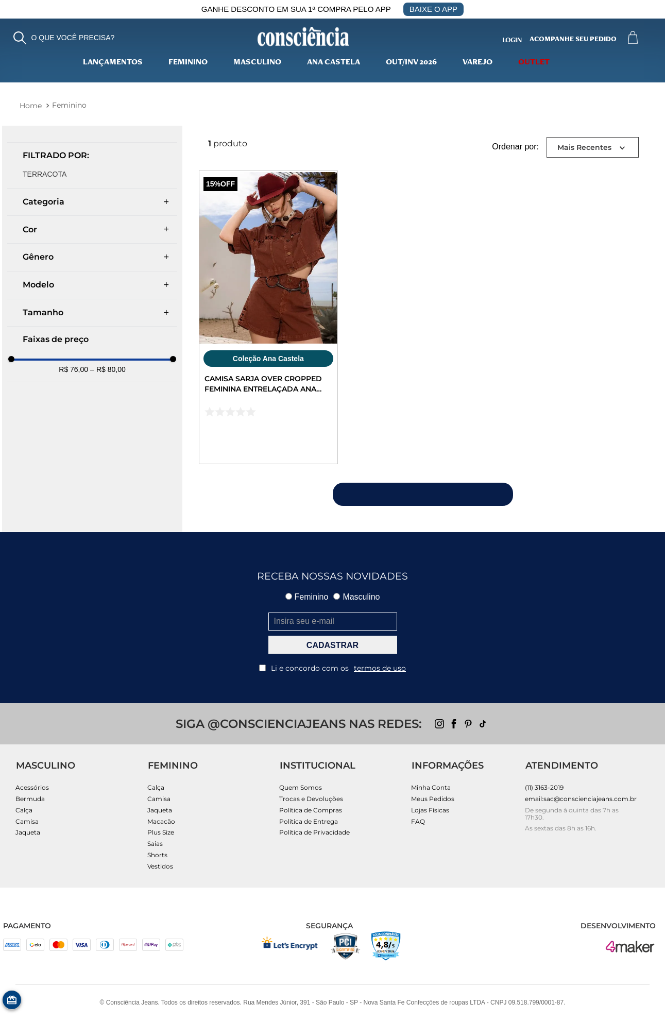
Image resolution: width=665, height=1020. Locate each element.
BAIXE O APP (433, 9)
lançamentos (113, 63)
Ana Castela (333, 63)
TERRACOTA (44, 174)
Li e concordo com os (332, 668)
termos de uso (380, 668)
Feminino (188, 63)
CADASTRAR (332, 645)
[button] (64, 37)
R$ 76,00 (73, 369)
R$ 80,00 (108, 369)
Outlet (534, 63)
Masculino (257, 63)
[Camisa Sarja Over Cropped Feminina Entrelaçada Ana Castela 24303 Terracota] (268, 317)
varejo (477, 63)
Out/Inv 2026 (411, 63)
